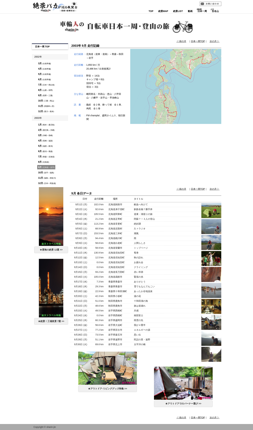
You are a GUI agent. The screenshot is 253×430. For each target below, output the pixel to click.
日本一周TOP (198, 41)
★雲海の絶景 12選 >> (51, 249)
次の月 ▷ (215, 41)
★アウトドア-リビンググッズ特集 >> (107, 388)
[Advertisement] (145, 156)
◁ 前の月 (181, 41)
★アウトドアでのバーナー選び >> (183, 403)
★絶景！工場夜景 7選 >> (51, 321)
